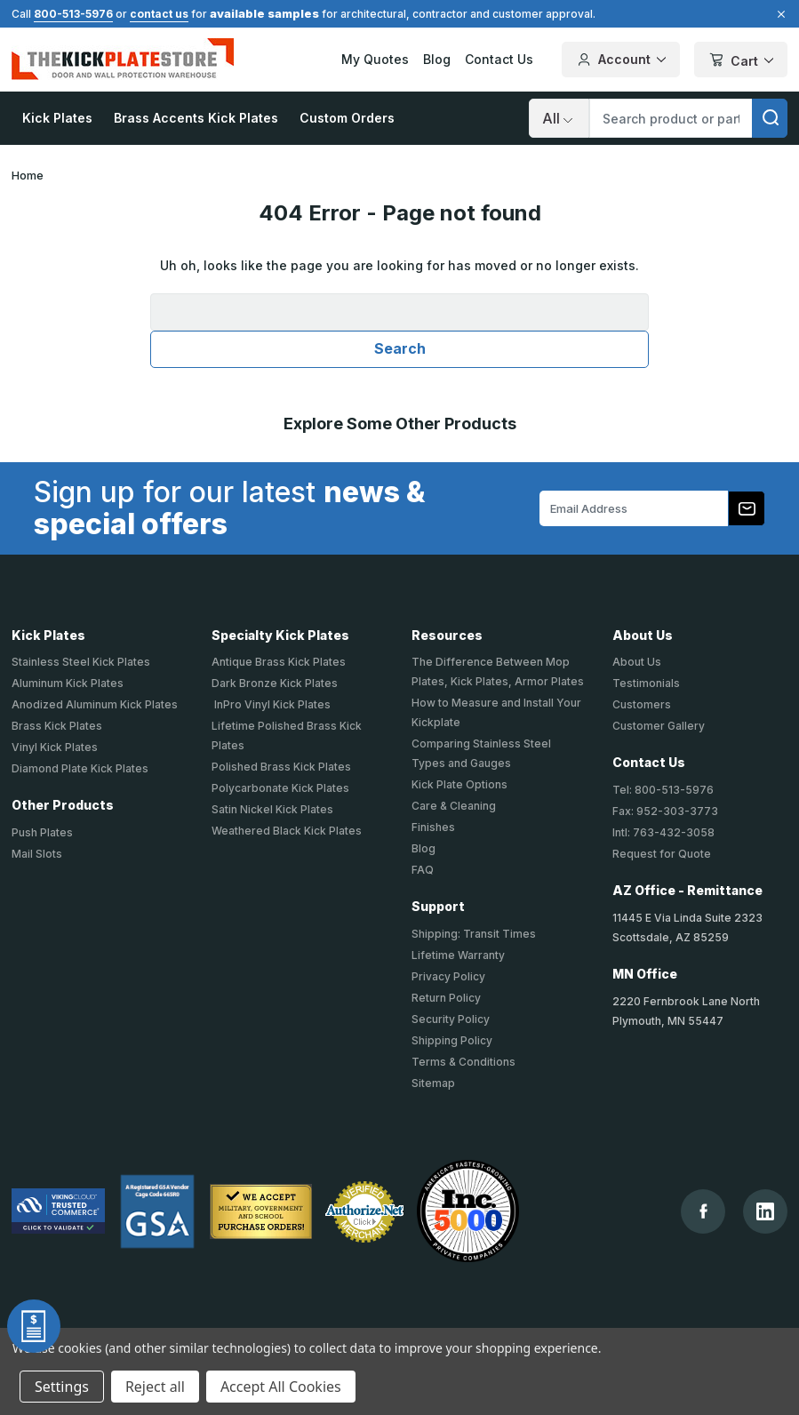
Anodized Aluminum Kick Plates (95, 704)
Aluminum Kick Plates (68, 683)
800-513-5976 (73, 13)
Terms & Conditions (463, 1061)
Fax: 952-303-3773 (665, 811)
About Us (636, 661)
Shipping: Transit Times (473, 933)
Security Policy (450, 1019)
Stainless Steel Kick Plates (81, 661)
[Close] (778, 14)
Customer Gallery (658, 725)
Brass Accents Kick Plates (196, 117)
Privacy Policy (448, 976)
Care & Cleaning (453, 805)
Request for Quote (661, 853)
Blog (437, 59)
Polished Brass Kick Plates (281, 766)
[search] (769, 118)
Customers (641, 704)
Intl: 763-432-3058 (663, 832)
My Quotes (375, 59)
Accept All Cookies (280, 1386)
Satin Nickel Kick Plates (272, 809)
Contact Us (499, 59)
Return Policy (446, 997)
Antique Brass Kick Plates (279, 661)
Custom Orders (347, 117)
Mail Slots (37, 853)
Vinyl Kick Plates (55, 747)
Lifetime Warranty (458, 955)
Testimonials (646, 683)
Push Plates (42, 832)
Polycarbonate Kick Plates (280, 788)
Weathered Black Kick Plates (287, 830)
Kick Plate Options (459, 784)
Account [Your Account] (621, 59)
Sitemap (433, 1083)
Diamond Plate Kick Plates (80, 768)
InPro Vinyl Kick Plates (271, 704)
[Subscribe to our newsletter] (746, 508)
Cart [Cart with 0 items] (740, 61)
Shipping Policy (451, 1040)
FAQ (422, 869)
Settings (62, 1386)
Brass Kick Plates (57, 725)
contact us (159, 13)
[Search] (559, 118)
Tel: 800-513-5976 (663, 789)
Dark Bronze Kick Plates (275, 683)
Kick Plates (57, 117)
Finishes (433, 827)
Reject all (155, 1386)
